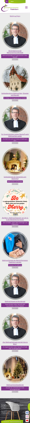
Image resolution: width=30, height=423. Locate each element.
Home (12, 1)
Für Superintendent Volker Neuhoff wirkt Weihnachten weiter (15, 135)
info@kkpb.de (5, 413)
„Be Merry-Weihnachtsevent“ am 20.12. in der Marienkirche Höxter (15, 219)
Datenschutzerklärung (15, 422)
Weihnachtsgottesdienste (15, 384)
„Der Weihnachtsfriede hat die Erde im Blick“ (15, 343)
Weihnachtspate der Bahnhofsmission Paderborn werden (15, 261)
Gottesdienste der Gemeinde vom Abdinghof (15, 178)
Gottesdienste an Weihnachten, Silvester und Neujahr (15, 94)
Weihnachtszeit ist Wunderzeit (15, 301)
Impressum (6, 422)
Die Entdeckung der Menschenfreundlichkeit (15, 51)
